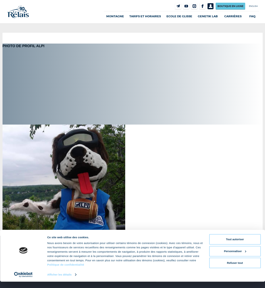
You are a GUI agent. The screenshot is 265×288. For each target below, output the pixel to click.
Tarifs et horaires (145, 16)
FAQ (252, 16)
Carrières (233, 16)
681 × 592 (21, 232)
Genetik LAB (208, 16)
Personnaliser (235, 257)
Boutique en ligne (230, 6)
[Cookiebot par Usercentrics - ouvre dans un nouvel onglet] (23, 281)
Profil (210, 6)
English (253, 6)
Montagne (115, 16)
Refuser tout (235, 269)
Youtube (186, 6)
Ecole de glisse (179, 16)
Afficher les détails (59, 280)
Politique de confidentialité (65, 271)
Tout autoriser (235, 245)
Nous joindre (178, 6)
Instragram (194, 6)
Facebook (202, 6)
